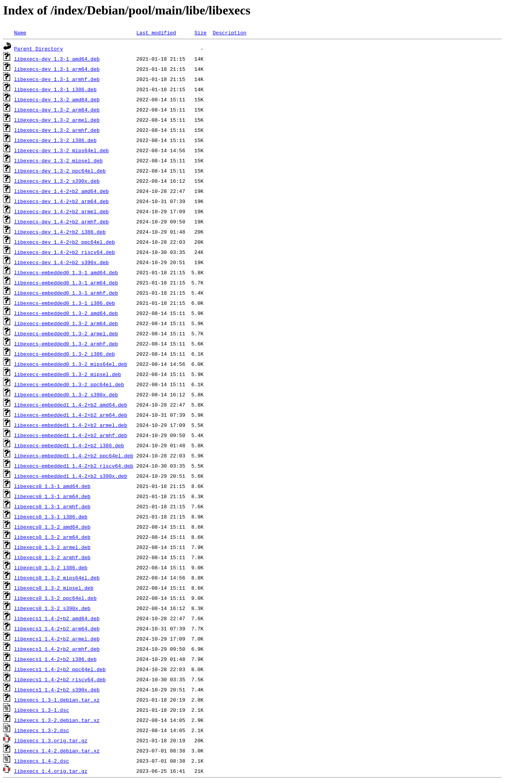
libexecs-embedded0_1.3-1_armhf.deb (66, 292)
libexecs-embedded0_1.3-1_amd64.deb (66, 272)
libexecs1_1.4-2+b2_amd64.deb (57, 618)
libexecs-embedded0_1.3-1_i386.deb (64, 302)
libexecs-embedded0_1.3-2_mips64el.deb (70, 363)
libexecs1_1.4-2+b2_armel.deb (57, 638)
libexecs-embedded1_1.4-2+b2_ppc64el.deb (73, 455)
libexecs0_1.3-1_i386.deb (50, 516)
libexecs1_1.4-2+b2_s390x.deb (57, 689)
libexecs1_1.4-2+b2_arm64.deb (57, 628)
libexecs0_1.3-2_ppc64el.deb (55, 597)
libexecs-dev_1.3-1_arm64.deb (57, 68)
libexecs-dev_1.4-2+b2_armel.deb (61, 211)
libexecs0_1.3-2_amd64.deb (52, 526)
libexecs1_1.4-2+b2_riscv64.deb (60, 679)
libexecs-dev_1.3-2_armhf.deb (57, 129)
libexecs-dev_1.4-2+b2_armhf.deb (61, 221)
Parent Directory (38, 48)
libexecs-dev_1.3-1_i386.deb (55, 89)
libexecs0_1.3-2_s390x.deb (52, 608)
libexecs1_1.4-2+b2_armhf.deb (57, 648)
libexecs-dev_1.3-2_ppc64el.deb (60, 170)
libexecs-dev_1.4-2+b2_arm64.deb (61, 201)
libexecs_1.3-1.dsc (41, 709)
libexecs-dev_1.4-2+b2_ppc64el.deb (64, 241)
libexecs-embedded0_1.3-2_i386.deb (64, 353)
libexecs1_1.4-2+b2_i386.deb (55, 658)
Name (20, 32)
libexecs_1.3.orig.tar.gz (50, 740)
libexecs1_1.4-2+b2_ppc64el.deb (60, 669)
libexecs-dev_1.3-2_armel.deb (57, 119)
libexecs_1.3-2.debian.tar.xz (57, 720)
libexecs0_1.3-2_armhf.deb (52, 557)
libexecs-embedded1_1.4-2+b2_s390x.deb (70, 475)
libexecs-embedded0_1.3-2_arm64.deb (66, 323)
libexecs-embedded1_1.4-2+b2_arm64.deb (70, 414)
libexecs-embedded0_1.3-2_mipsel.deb (67, 374)
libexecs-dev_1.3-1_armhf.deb (57, 79)
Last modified (156, 32)
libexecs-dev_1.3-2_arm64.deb (57, 109)
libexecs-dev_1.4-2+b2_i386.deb (60, 231)
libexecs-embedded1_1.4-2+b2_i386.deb (69, 445)
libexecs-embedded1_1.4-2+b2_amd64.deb (70, 404)
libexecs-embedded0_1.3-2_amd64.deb (66, 313)
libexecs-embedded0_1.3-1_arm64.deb (66, 282)
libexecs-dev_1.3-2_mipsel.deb (58, 160)
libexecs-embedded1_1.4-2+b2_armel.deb (70, 424)
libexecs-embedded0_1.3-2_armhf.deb (66, 343)
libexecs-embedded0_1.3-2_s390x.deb (66, 394)
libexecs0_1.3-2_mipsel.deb (54, 587)
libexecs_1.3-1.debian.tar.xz (57, 699)
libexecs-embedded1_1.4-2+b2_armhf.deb (70, 435)
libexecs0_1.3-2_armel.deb (52, 547)
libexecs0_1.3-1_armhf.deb (52, 506)
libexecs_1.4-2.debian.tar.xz (57, 750)
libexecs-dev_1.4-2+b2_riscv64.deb (64, 252)
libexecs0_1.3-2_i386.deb (50, 567)
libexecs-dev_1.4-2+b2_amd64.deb (61, 190)
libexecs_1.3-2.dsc (41, 730)
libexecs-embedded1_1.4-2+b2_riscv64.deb (73, 465)
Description (229, 32)
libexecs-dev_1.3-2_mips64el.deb (61, 150)
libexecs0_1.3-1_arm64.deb (52, 496)
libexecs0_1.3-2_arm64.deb (52, 536)
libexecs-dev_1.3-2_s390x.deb (57, 180)
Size (200, 32)
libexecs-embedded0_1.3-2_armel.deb (66, 333)
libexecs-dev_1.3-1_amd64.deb (57, 58)
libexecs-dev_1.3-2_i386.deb (55, 140)
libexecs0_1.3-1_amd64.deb (52, 486)
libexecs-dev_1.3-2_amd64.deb (57, 99)
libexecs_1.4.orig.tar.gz (50, 770)
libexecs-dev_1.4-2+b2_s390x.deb (61, 262)
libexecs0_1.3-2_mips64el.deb (57, 577)
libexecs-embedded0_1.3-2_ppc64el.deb (69, 384)
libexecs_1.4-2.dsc (41, 760)
